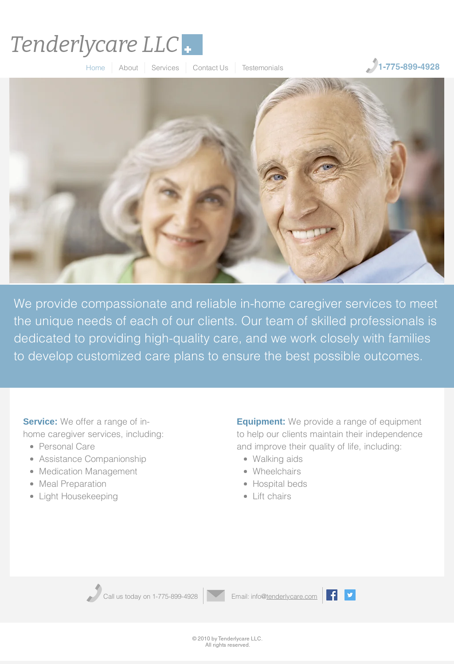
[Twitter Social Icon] (350, 594)
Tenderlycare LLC (94, 44)
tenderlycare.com (291, 596)
